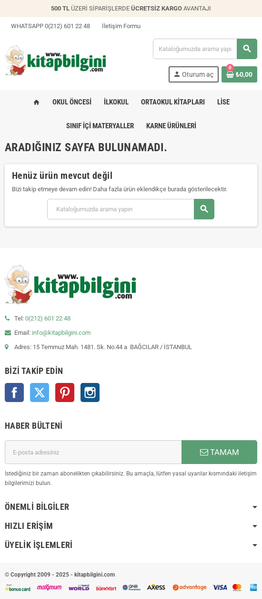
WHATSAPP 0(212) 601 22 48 (47, 26)
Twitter (39, 392)
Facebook (14, 392)
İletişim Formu (118, 26)
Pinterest (64, 392)
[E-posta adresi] (93, 452)
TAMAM (219, 452)
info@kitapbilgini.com (61, 332)
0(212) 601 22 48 (48, 318)
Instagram (90, 392)
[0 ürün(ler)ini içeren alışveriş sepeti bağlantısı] (239, 74)
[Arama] (205, 49)
